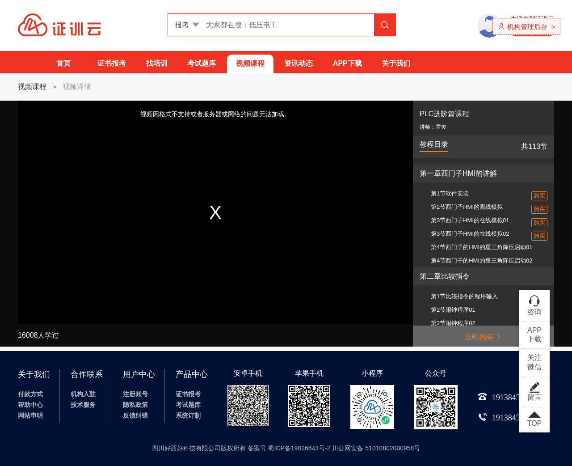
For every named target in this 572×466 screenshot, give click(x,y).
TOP (534, 419)
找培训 (157, 63)
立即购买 (483, 337)
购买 (539, 195)
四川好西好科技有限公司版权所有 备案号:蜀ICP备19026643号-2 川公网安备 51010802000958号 (286, 448)
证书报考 (111, 63)
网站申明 (30, 415)
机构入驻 (83, 394)
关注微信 (534, 362)
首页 (63, 63)
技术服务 (83, 404)
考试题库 (201, 63)
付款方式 (30, 394)
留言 (534, 391)
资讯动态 (298, 63)
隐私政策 (135, 404)
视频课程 (250, 63)
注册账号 (135, 394)
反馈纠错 (135, 415)
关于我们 (396, 63)
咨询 (534, 305)
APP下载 (347, 63)
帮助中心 (30, 404)
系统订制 (188, 415)
